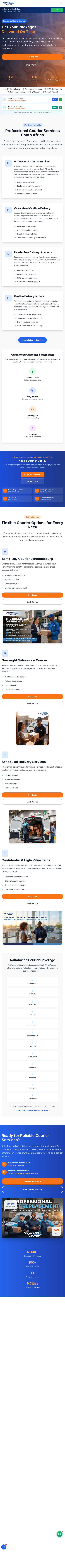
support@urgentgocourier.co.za (23, 1173)
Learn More (57, 10)
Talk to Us (32, 481)
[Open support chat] (3, 1546)
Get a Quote (32, 57)
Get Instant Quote (33, 474)
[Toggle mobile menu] (61, 3)
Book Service (32, 65)
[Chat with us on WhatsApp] (59, 1534)
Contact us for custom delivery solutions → (32, 1110)
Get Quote (32, 595)
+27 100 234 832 (16, 1165)
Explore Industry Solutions (32, 340)
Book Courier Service (32, 1189)
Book (55, 99)
